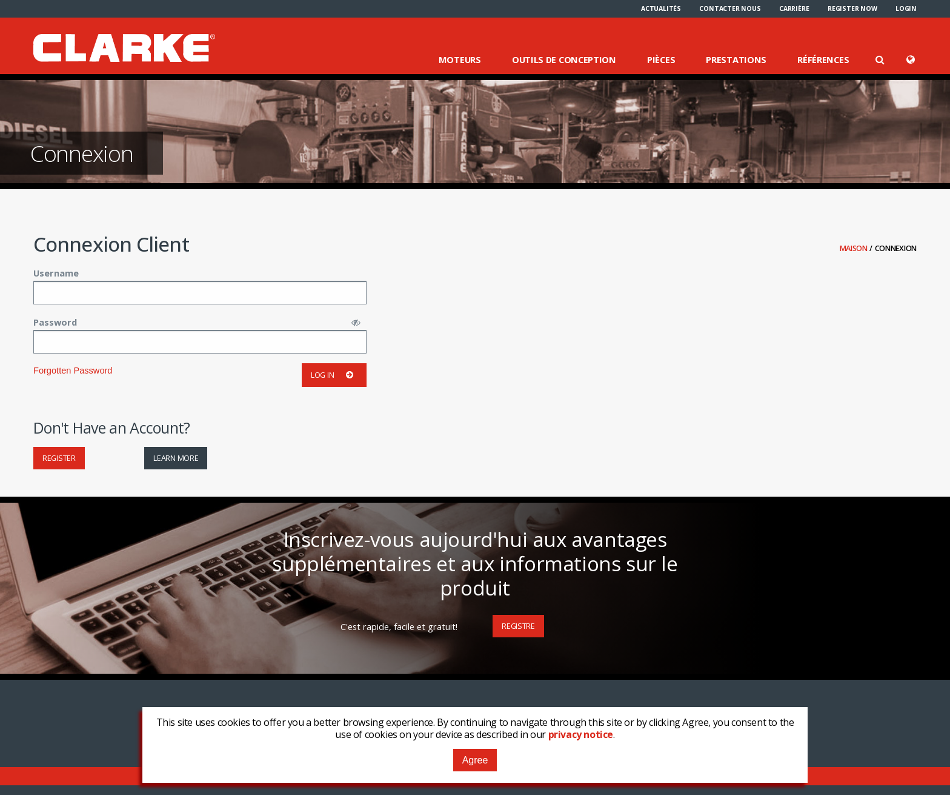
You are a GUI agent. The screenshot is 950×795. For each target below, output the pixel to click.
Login (906, 8)
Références (823, 59)
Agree (475, 760)
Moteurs (460, 59)
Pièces (661, 59)
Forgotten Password (72, 370)
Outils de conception (564, 59)
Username (56, 273)
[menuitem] (661, 8)
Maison (854, 248)
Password (55, 322)
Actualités (661, 8)
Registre (518, 626)
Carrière (794, 8)
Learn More (175, 458)
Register (59, 458)
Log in (334, 375)
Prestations (736, 59)
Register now (852, 8)
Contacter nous (729, 8)
